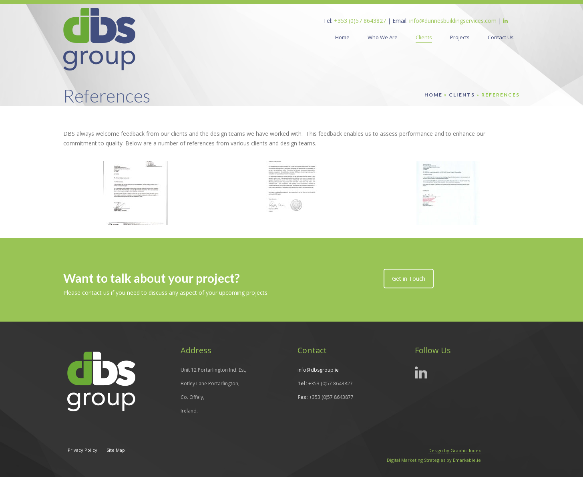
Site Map (116, 450)
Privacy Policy (82, 450)
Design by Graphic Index (454, 450)
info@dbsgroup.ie (318, 369)
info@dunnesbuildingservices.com (453, 20)
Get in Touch (408, 278)
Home (433, 95)
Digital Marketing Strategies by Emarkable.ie (434, 460)
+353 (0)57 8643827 (360, 20)
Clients (462, 95)
